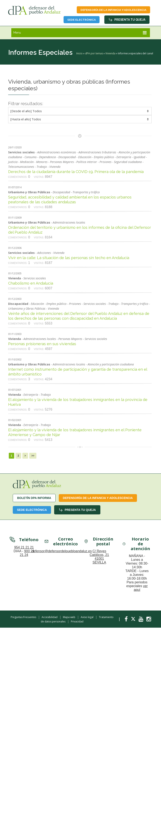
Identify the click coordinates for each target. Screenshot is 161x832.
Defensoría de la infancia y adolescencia (111, 10)
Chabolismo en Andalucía (30, 284)
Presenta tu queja (126, 20)
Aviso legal (87, 618)
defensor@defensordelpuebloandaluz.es (62, 552)
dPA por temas (94, 54)
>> (32, 456)
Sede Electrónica (80, 20)
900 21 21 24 (27, 554)
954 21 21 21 (24, 548)
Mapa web (69, 618)
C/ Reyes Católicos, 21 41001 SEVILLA (99, 558)
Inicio (79, 54)
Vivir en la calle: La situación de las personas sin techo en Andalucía (68, 258)
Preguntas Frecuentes (23, 618)
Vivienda (110, 54)
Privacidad (77, 622)
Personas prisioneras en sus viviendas (42, 344)
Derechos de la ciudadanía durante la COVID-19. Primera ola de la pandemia (76, 172)
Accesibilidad (49, 618)
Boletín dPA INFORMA (34, 498)
